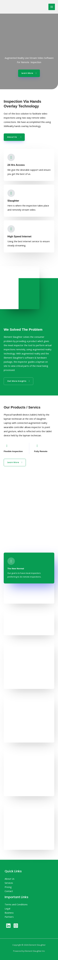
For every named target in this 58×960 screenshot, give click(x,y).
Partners (9, 916)
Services (9, 882)
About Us (9, 878)
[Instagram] (15, 925)
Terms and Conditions (16, 904)
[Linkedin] (8, 925)
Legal (7, 908)
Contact (9, 891)
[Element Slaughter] (17, 6)
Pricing (8, 886)
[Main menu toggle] (51, 7)
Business (9, 912)
